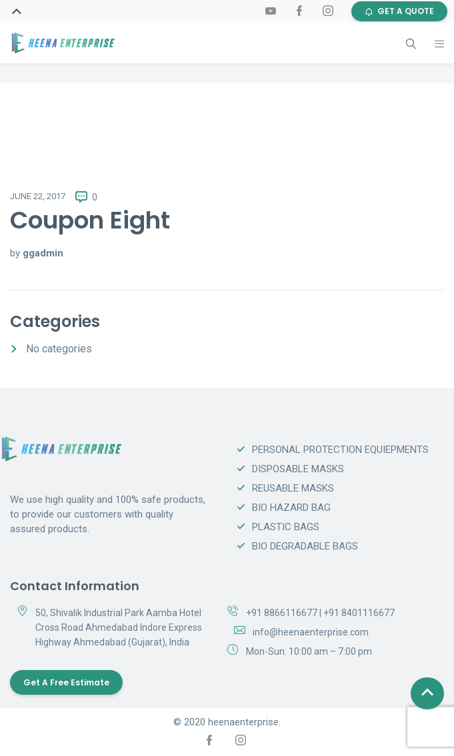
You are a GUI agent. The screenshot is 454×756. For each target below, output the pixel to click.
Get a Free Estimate (66, 682)
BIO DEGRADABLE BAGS (305, 546)
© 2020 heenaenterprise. (227, 722)
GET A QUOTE (399, 11)
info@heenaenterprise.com (311, 632)
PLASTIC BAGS (285, 527)
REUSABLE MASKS (293, 488)
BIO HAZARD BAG (291, 508)
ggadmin (43, 253)
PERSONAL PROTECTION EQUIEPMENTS (340, 450)
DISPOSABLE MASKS (298, 469)
